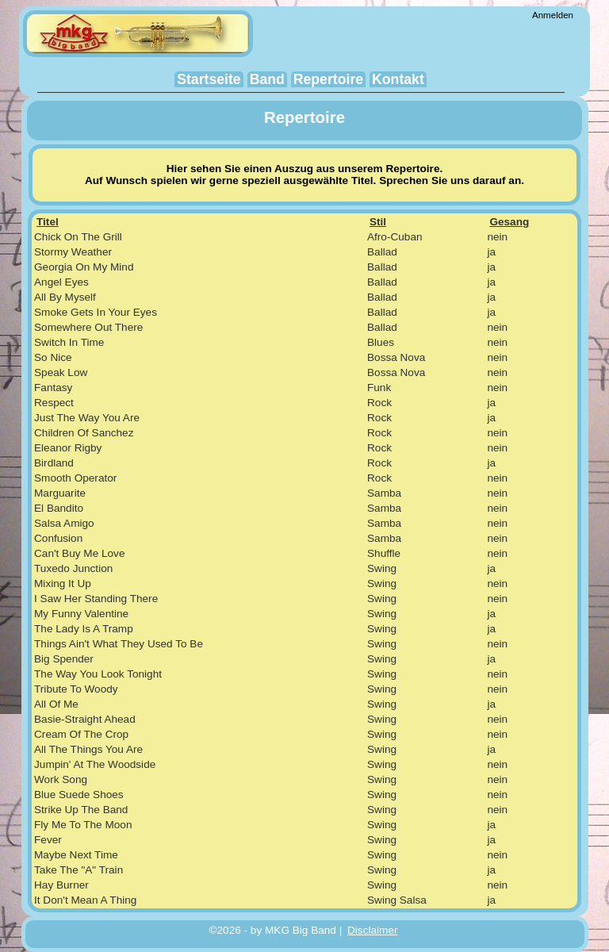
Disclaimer (372, 930)
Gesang (509, 222)
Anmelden (552, 15)
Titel (47, 222)
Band (267, 79)
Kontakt (398, 79)
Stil (378, 222)
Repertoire (328, 79)
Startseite (209, 79)
